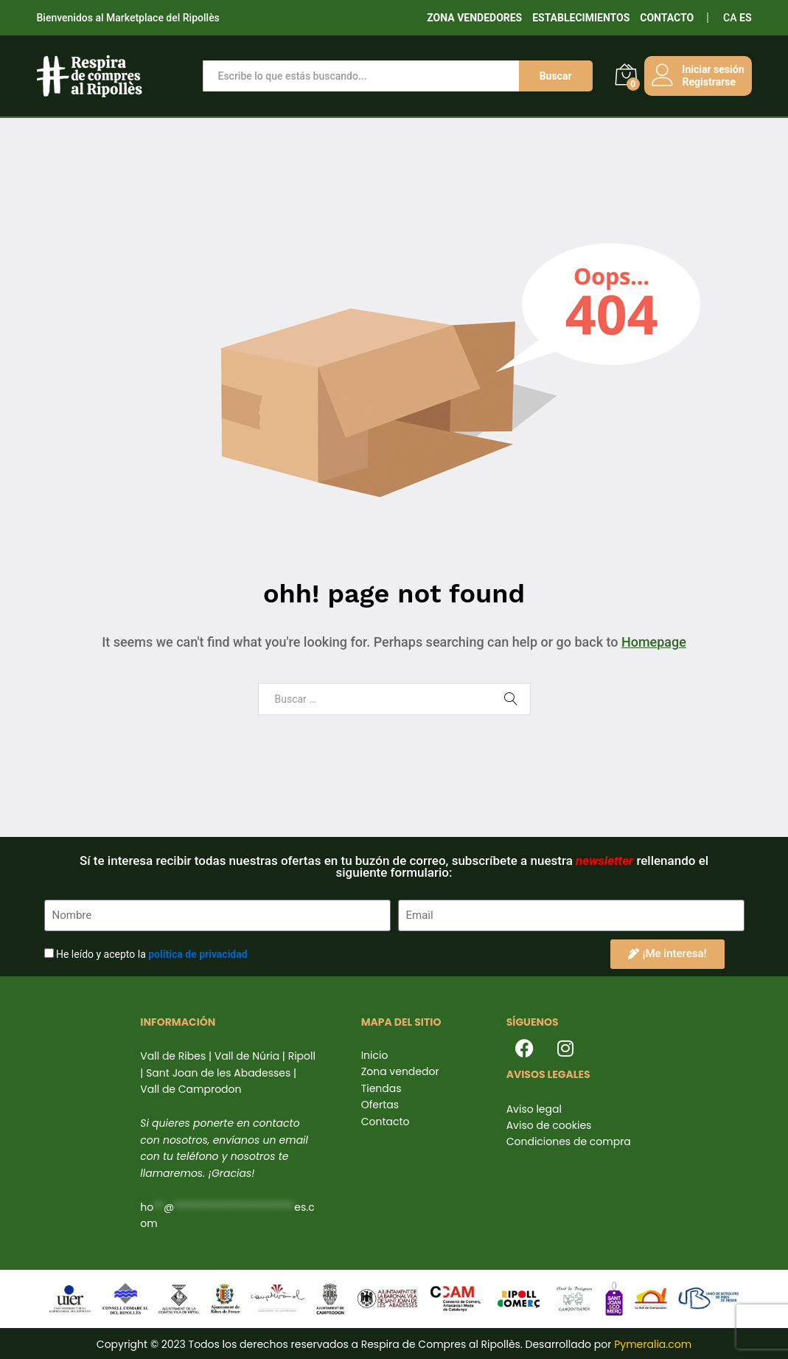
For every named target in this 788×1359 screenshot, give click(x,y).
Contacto (385, 1121)
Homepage (653, 642)
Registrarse (708, 82)
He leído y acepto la (152, 954)
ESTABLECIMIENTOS (581, 18)
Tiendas (381, 1088)
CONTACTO (667, 18)
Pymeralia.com (652, 1344)
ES (745, 18)
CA (729, 18)
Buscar (555, 76)
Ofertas (380, 1104)
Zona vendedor (400, 1071)
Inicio (374, 1055)
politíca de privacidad (197, 954)
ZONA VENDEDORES (474, 18)
